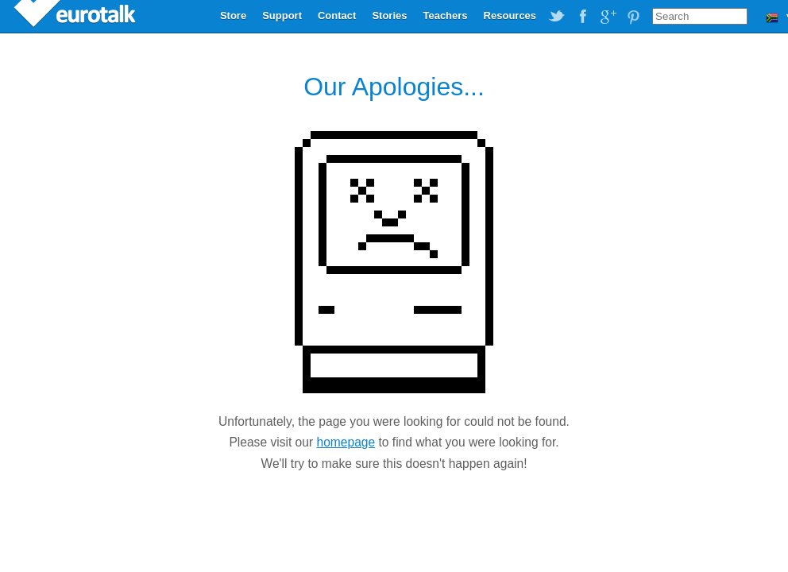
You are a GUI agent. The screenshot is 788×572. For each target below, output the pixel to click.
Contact (337, 15)
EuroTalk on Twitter (557, 16)
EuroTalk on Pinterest (633, 16)
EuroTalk (76, 16)
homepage (345, 442)
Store (233, 15)
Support (282, 15)
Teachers (445, 15)
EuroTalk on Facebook (582, 16)
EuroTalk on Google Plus (607, 16)
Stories (389, 15)
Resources (510, 15)
